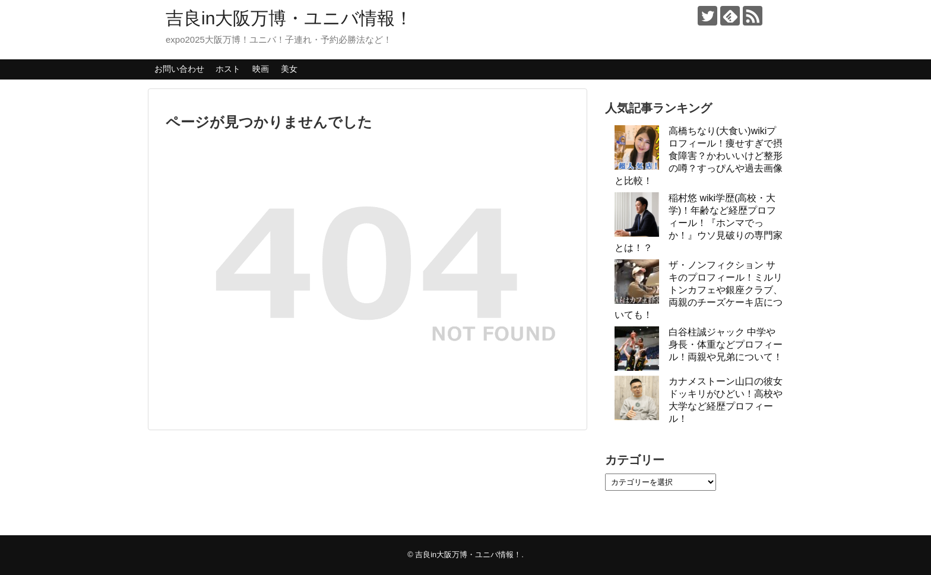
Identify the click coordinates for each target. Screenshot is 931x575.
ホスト (228, 69)
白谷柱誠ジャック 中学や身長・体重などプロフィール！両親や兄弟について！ (726, 344)
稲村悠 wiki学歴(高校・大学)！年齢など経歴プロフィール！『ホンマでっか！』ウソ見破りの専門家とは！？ (699, 223)
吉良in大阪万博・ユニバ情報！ (289, 18)
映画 (260, 69)
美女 (289, 69)
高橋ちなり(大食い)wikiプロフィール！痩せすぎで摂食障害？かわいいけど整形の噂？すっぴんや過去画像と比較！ (699, 156)
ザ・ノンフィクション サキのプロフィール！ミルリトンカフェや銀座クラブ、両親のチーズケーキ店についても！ (699, 290)
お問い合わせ (179, 69)
